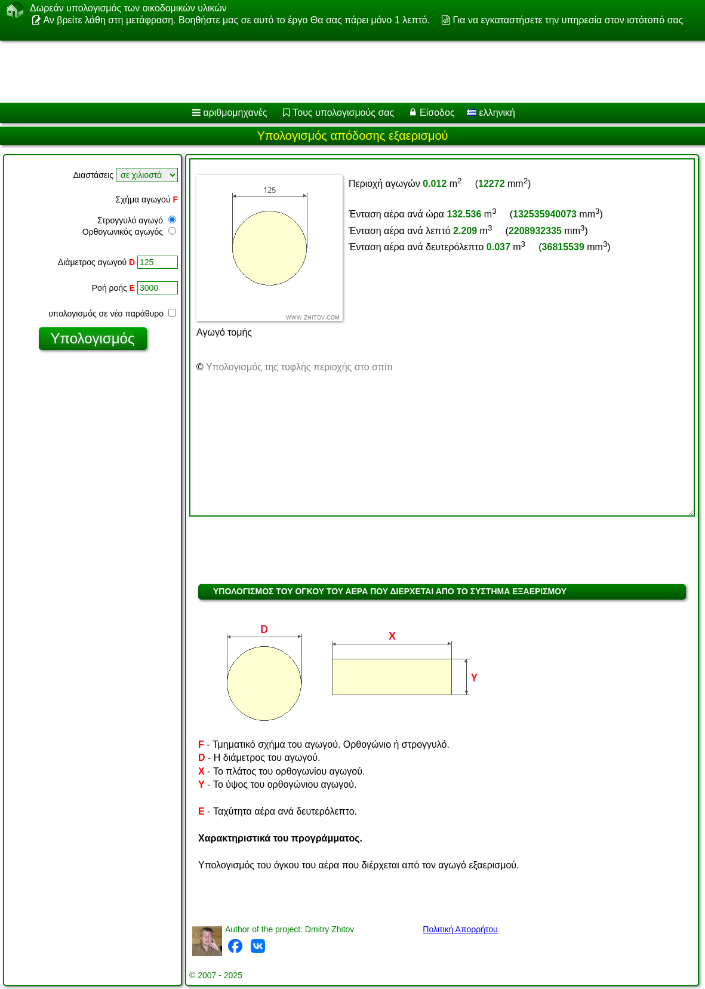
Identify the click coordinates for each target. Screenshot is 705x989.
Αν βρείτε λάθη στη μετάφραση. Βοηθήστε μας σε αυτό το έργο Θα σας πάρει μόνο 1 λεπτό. (236, 20)
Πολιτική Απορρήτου (460, 929)
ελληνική (491, 113)
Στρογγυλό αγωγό (136, 220)
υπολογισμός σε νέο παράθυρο (112, 313)
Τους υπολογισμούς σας (343, 113)
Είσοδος (437, 113)
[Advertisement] (339, 72)
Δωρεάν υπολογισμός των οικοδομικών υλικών (128, 8)
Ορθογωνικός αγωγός (129, 231)
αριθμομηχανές (235, 113)
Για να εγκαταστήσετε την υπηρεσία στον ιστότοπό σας (568, 20)
